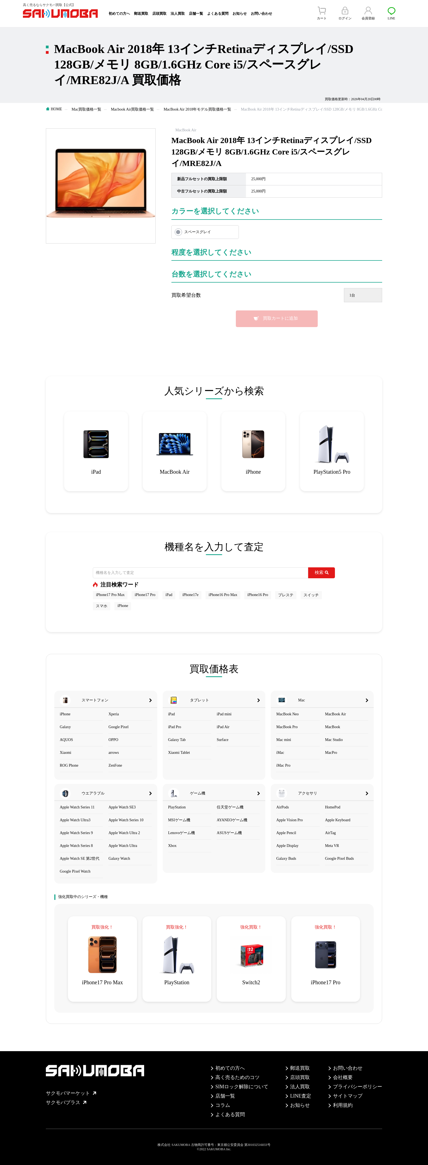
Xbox (172, 846)
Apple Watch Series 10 (125, 820)
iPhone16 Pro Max (223, 595)
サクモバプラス (66, 1102)
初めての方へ (119, 13)
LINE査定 (300, 1096)
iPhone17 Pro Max (110, 595)
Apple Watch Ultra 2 (124, 833)
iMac (280, 753)
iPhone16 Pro (257, 595)
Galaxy (65, 727)
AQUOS (66, 740)
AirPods (282, 807)
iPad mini (224, 714)
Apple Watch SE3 (122, 807)
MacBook (332, 727)
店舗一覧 (196, 13)
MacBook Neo (287, 714)
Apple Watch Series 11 (77, 807)
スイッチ (311, 595)
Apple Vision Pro (289, 820)
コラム (222, 1105)
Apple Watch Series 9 (76, 833)
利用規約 (343, 1105)
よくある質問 (217, 13)
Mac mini (283, 740)
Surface (222, 740)
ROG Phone (69, 765)
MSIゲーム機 (179, 820)
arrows (113, 753)
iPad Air (223, 727)
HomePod (332, 807)
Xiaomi (65, 753)
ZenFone (115, 765)
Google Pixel (118, 727)
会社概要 (343, 1077)
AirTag (330, 833)
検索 (322, 572)
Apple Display (287, 846)
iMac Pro (283, 765)
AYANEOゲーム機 (232, 820)
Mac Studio (334, 740)
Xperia (113, 714)
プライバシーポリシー (357, 1086)
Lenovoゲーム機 (181, 833)
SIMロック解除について (241, 1086)
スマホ (101, 606)
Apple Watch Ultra (122, 846)
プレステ (285, 595)
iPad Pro (174, 727)
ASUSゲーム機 (229, 833)
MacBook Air (335, 714)
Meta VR (332, 846)
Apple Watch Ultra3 (75, 820)
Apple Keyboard (337, 820)
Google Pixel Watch (75, 871)
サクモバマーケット (71, 1093)
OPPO (113, 740)
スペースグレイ (197, 232)
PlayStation (177, 807)
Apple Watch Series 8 (76, 846)
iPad (168, 595)
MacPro (331, 753)
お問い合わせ (261, 13)
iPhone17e (190, 595)
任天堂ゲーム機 (230, 807)
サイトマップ (347, 1096)
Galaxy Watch (119, 858)
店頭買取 (159, 13)
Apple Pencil (286, 833)
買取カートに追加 (280, 318)
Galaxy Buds (286, 858)
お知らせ (240, 13)
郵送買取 (141, 13)
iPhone (122, 606)
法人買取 (178, 13)
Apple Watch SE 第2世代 (79, 858)
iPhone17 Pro (145, 595)
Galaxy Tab (177, 740)
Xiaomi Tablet (179, 753)
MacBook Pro (287, 727)
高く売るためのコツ (237, 1077)
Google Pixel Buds (339, 858)
